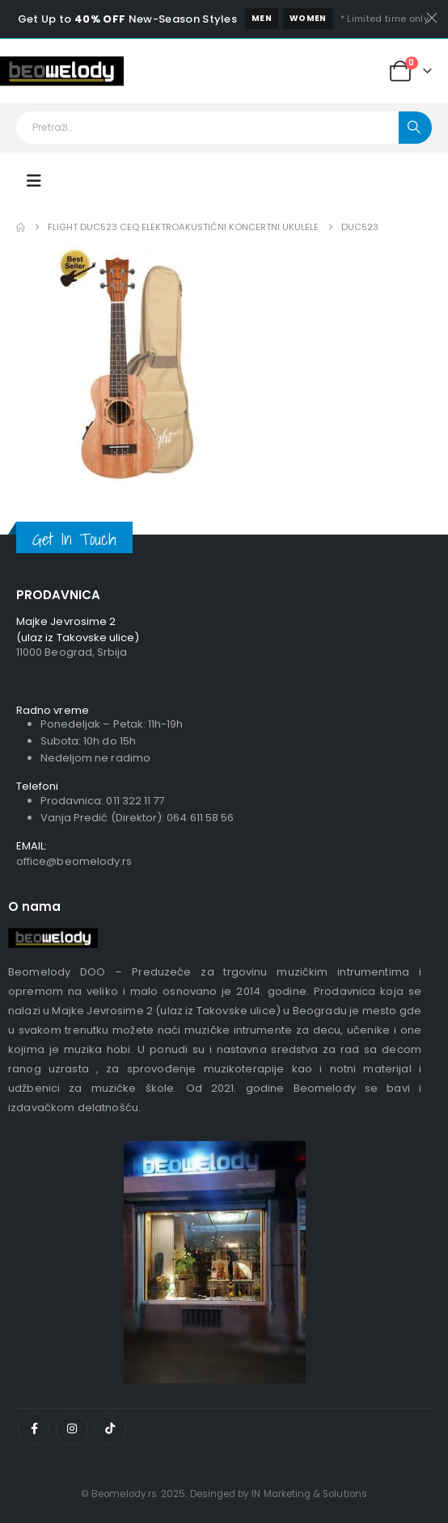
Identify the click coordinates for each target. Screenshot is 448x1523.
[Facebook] (34, 1428)
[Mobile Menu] (34, 181)
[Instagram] (72, 1428)
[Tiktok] (110, 1428)
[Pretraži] (415, 127)
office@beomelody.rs (74, 861)
